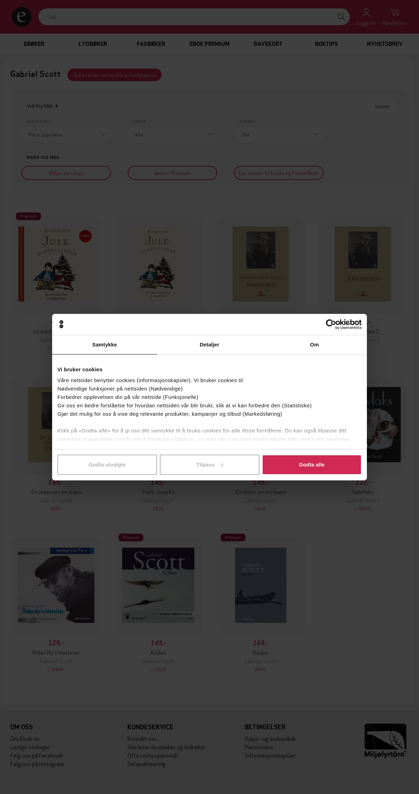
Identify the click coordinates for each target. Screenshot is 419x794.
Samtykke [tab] (104, 344)
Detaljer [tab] (209, 344)
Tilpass (210, 465)
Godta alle (312, 465)
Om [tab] (314, 344)
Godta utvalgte (107, 465)
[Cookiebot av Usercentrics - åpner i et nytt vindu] (331, 324)
